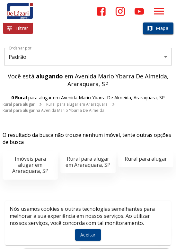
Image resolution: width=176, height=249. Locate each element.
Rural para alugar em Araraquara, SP (88, 161)
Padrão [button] (17, 56)
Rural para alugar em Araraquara (77, 104)
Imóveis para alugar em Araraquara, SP (30, 164)
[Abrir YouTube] (139, 11)
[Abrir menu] (159, 11)
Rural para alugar (19, 104)
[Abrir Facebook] (101, 11)
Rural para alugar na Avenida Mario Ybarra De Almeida (53, 110)
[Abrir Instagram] (120, 11)
